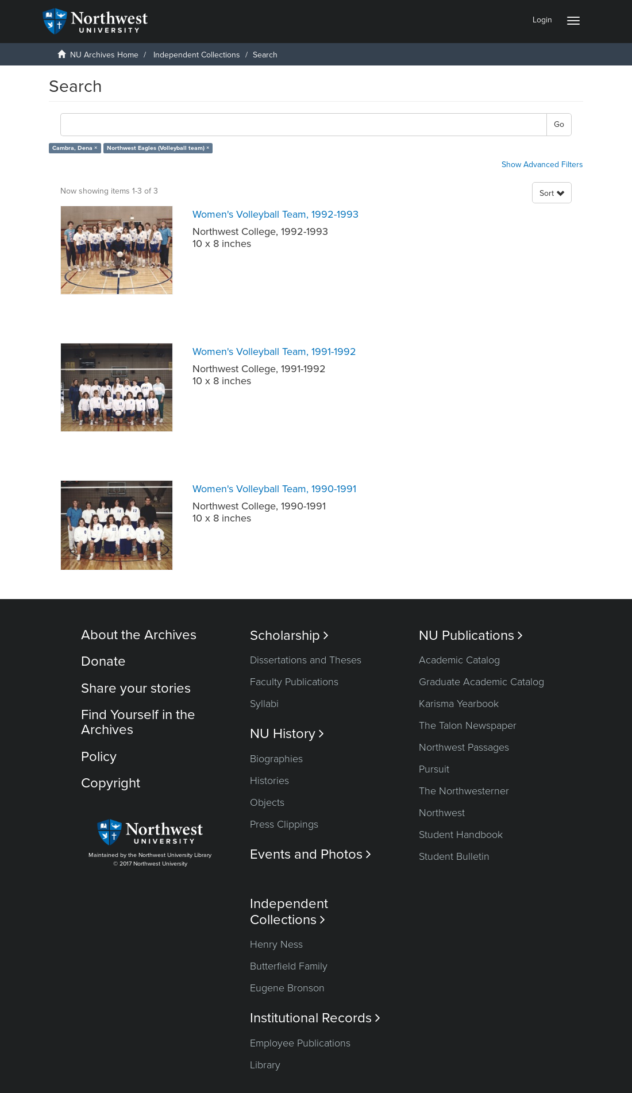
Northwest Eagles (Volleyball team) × (158, 148)
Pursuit (434, 769)
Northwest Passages (464, 747)
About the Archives (138, 635)
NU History (287, 733)
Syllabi (264, 703)
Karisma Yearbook (459, 703)
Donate (103, 661)
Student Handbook (461, 834)
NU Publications (471, 635)
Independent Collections (196, 55)
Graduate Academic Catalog (481, 681)
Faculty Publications (294, 681)
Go (559, 124)
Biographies (276, 758)
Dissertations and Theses (305, 660)
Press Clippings (284, 824)
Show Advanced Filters (542, 164)
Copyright (110, 783)
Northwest (442, 812)
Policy (99, 756)
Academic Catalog (459, 660)
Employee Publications (300, 1043)
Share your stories (136, 688)
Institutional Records (315, 1018)
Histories (269, 780)
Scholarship (289, 635)
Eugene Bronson (287, 988)
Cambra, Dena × (74, 148)
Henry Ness (276, 944)
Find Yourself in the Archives (138, 722)
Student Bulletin (454, 856)
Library (265, 1065)
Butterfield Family (288, 966)
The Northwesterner (464, 791)
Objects (267, 802)
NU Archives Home (104, 55)
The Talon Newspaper (468, 725)
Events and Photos (310, 854)
